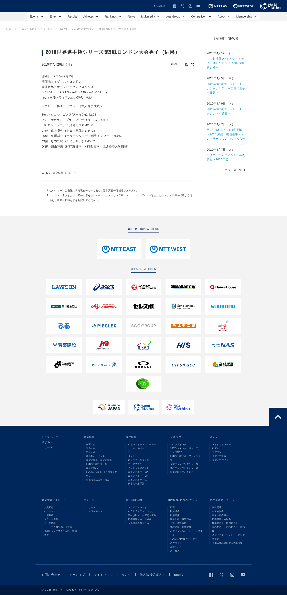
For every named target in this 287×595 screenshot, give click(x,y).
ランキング (174, 437)
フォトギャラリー (221, 444)
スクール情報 (51, 519)
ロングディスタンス (138, 460)
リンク (126, 574)
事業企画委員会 (220, 515)
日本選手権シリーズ (96, 464)
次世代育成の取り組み (97, 479)
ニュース (47, 447)
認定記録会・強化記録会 (99, 460)
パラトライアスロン (138, 468)
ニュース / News (57, 29)
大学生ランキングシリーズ (184, 464)
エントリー (90, 499)
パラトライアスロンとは (141, 511)
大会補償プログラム (138, 523)
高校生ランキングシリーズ (184, 468)
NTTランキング (178, 444)
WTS (45, 172)
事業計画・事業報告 (180, 519)
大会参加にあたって (54, 499)
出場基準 (48, 515)
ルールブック (51, 511)
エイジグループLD (138, 479)
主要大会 (90, 444)
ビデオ (215, 448)
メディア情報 (219, 456)
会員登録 (48, 507)
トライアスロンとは (138, 507)
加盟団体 (174, 515)
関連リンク (176, 546)
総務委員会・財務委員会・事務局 (228, 529)
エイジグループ (94, 511)
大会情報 (89, 437)
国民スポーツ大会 (95, 456)
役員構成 (174, 511)
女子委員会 (218, 511)
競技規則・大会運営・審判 (142, 515)
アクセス (174, 550)
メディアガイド (220, 460)
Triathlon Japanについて (183, 499)
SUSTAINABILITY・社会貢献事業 (101, 473)
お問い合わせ (51, 574)
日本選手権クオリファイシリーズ (186, 458)
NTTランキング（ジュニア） (185, 448)
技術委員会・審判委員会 (225, 523)
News (131, 16)
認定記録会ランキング (181, 471)
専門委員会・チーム (222, 499)
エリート (74, 172)
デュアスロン (135, 464)
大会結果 (58, 172)
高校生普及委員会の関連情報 (227, 542)
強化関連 (216, 507)
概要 (172, 507)
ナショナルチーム (137, 448)
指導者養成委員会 (221, 519)
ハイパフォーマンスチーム (142, 444)
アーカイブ (176, 542)
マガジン (216, 452)
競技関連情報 (134, 499)
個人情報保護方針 (152, 574)
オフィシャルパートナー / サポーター (186, 533)
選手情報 (131, 437)
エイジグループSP (138, 476)
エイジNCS (92, 468)
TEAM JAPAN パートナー (184, 539)
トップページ (50, 437)
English (161, 6)
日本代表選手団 (136, 483)
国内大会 (90, 448)
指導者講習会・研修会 (139, 519)
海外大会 (90, 452)
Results (72, 16)
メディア (215, 437)
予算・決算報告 (178, 523)
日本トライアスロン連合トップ (24, 29)
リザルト (47, 442)
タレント (132, 456)
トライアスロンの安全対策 (58, 527)
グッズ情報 (50, 523)
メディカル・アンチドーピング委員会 (228, 537)
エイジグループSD (138, 471)
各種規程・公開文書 (180, 527)
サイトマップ (103, 574)
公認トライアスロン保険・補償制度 (60, 533)
